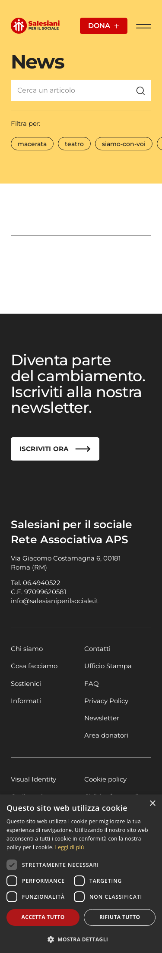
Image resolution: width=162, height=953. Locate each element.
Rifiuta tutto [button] (119, 917)
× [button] (152, 803)
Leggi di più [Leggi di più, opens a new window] (69, 847)
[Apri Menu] (143, 26)
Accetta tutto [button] (43, 917)
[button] (81, 939)
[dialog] (81, 873)
